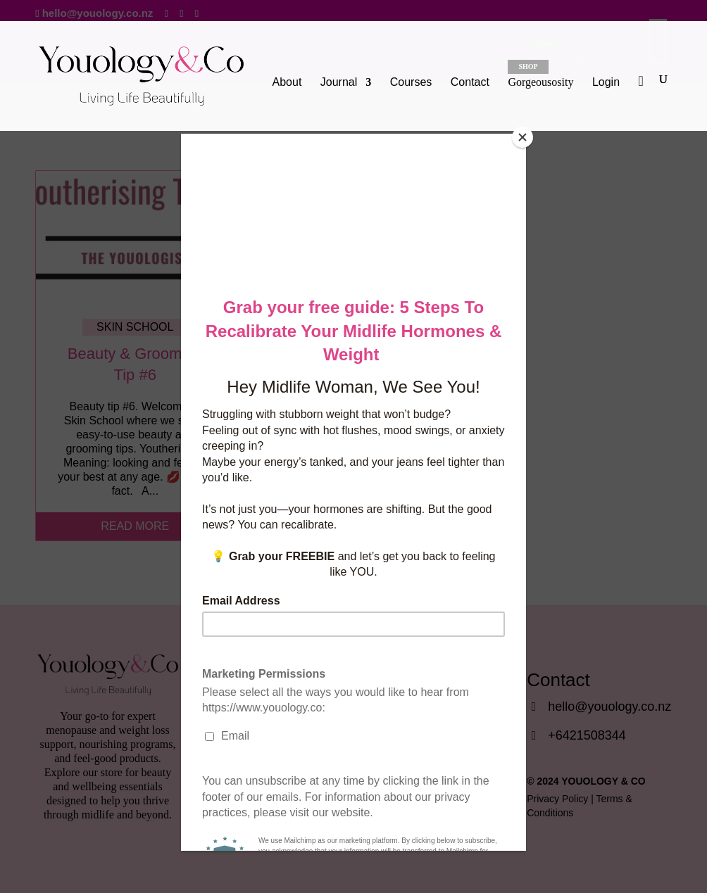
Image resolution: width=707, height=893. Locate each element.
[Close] (522, 137)
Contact (470, 82)
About (287, 82)
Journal (338, 82)
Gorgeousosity (540, 74)
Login (606, 82)
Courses (411, 82)
